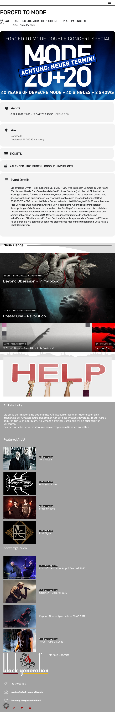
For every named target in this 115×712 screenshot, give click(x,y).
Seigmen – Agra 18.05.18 (53, 592)
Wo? (13, 130)
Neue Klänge (13, 245)
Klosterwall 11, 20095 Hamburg (27, 139)
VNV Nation (45, 459)
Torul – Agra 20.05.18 (51, 641)
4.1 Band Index (46, 457)
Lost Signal (45, 533)
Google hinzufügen (58, 166)
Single (7, 276)
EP (97, 344)
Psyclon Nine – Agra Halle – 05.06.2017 (62, 616)
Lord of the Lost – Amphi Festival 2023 (62, 568)
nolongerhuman (48, 484)
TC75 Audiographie (18, 344)
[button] (6, 706)
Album (7, 311)
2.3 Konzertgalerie (48, 566)
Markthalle (16, 136)
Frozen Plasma (47, 508)
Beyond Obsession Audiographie (28, 276)
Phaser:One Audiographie (25, 311)
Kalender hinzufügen (25, 166)
